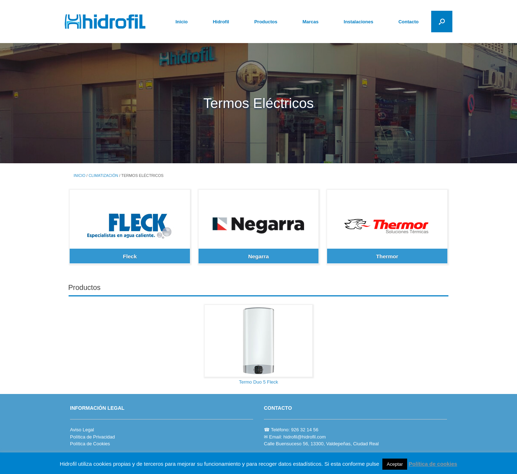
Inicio (182, 21)
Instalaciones (358, 21)
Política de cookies (433, 464)
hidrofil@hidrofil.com (304, 437)
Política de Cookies (90, 443)
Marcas (310, 21)
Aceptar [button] (395, 464)
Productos (265, 21)
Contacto (409, 21)
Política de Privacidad (92, 437)
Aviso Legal (82, 429)
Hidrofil (221, 21)
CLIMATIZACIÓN (103, 175)
